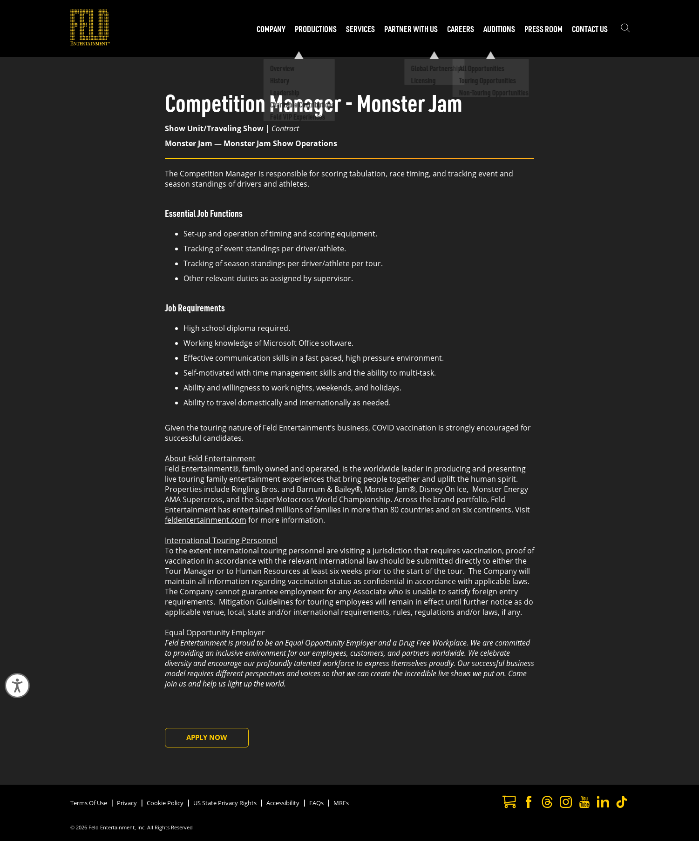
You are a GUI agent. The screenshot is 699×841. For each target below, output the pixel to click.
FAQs (316, 803)
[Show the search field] (625, 29)
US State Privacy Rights (225, 803)
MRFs (341, 803)
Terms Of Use (88, 803)
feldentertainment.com (205, 520)
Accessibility (282, 803)
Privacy (127, 803)
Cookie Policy (165, 803)
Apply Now (206, 737)
